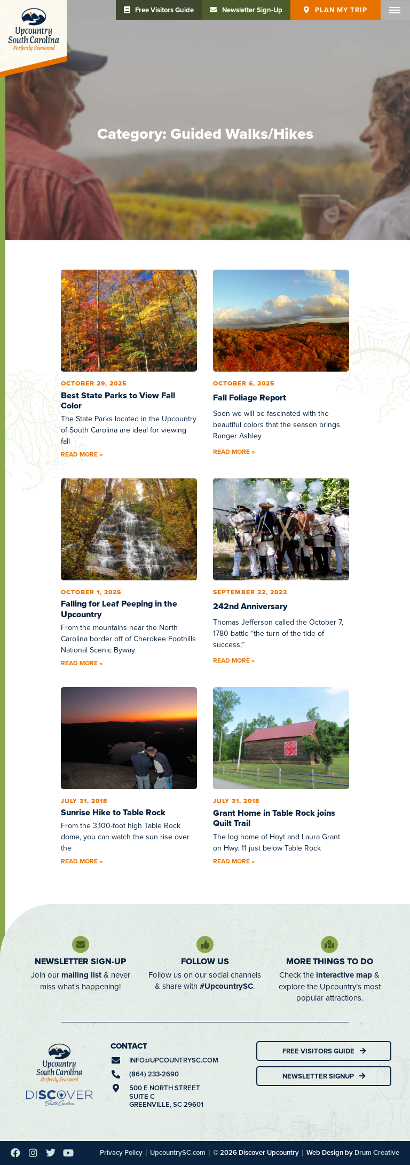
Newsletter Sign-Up (80, 961)
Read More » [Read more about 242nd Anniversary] (234, 660)
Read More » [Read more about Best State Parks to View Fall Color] (81, 454)
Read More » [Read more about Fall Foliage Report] (234, 451)
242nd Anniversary (250, 606)
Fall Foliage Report (249, 397)
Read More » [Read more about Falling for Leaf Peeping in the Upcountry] (81, 662)
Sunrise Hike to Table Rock (113, 812)
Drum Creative (376, 1152)
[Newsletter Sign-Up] (80, 944)
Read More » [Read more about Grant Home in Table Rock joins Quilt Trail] (234, 860)
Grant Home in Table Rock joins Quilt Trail (274, 818)
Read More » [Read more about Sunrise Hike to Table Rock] (81, 860)
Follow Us (205, 961)
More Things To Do (329, 961)
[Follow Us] (205, 944)
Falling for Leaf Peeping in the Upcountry (119, 608)
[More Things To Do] (329, 944)
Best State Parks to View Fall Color (118, 400)
